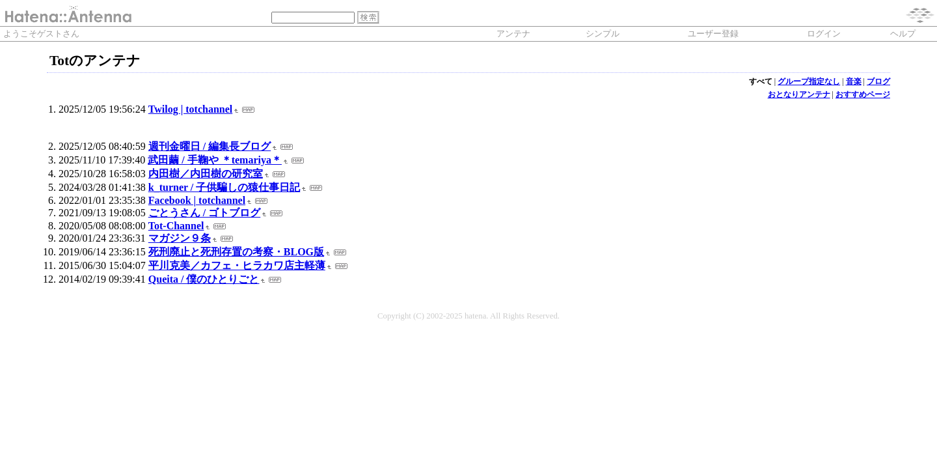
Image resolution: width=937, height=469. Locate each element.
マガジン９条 (179, 238)
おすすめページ (862, 94)
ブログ (878, 81)
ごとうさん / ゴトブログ (204, 212)
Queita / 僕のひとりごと (204, 279)
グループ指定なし (809, 81)
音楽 (854, 81)
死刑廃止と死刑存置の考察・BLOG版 (236, 251)
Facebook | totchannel (196, 200)
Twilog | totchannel (190, 109)
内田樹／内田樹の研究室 (205, 173)
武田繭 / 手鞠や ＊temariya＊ (215, 159)
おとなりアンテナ (799, 94)
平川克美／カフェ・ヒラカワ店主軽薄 (236, 265)
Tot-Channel (176, 225)
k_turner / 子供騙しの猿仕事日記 (224, 187)
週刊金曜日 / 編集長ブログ (209, 146)
